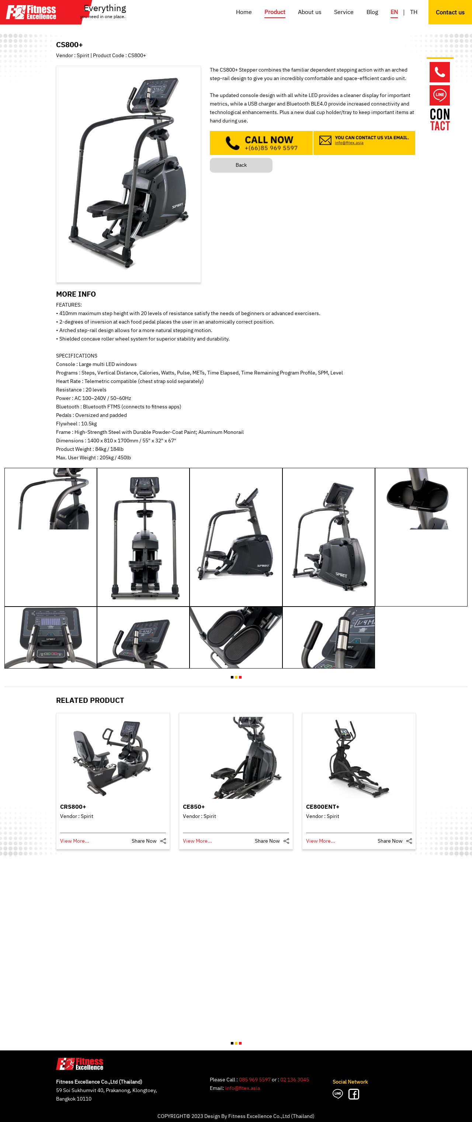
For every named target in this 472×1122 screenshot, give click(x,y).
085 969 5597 (255, 1080)
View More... (74, 841)
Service (344, 12)
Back (241, 165)
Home (244, 12)
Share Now (144, 841)
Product (274, 12)
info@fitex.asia (242, 1088)
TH (413, 12)
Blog (372, 12)
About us (310, 12)
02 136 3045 (294, 1080)
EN (394, 12)
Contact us (450, 13)
